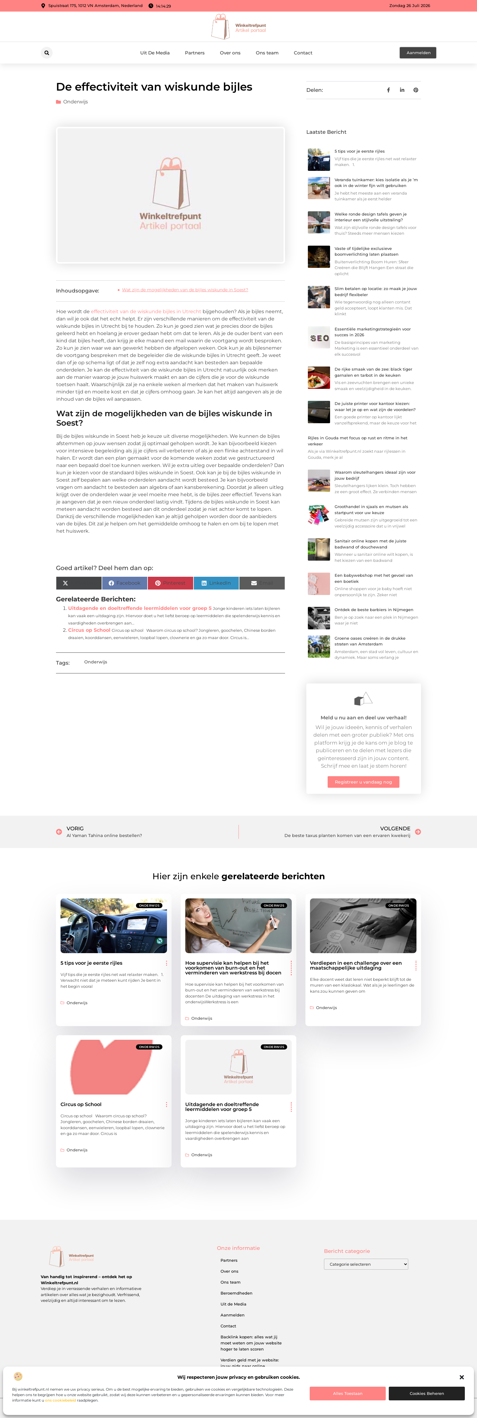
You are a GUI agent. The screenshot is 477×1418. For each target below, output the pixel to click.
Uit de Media (233, 1304)
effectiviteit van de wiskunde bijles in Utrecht (145, 311)
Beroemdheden (236, 1293)
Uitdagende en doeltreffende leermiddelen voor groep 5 (140, 608)
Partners (195, 53)
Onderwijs (75, 102)
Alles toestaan (348, 1393)
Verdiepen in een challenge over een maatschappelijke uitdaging (356, 965)
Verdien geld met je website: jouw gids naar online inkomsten (250, 1366)
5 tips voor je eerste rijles (360, 151)
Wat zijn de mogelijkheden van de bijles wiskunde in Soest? (185, 289)
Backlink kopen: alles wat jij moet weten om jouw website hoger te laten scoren (251, 1342)
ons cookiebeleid (60, 1400)
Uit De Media (155, 53)
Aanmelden (233, 1315)
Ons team (267, 53)
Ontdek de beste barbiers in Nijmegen (374, 609)
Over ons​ (230, 53)
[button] (462, 1377)
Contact (303, 53)
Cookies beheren (427, 1393)
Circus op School (89, 630)
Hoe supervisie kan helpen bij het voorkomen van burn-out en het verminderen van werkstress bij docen (233, 968)
